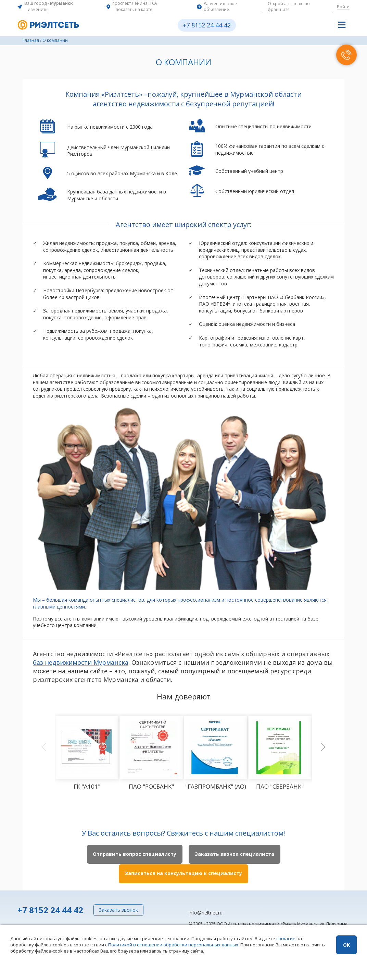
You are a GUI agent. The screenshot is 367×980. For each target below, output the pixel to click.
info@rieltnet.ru (206, 911)
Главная (31, 40)
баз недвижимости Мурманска (80, 662)
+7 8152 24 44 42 (207, 25)
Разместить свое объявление (220, 6)
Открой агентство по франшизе (289, 6)
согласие (285, 938)
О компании (55, 40)
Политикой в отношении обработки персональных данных (173, 945)
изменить (38, 9)
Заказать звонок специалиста (235, 854)
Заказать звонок (118, 909)
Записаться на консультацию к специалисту (183, 873)
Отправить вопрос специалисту (133, 854)
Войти (343, 7)
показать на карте (134, 9)
